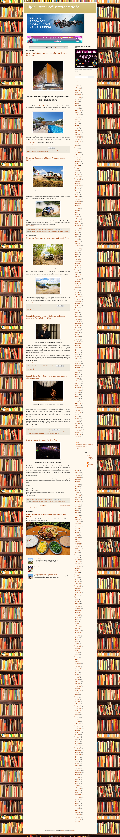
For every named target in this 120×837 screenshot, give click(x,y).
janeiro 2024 (77, 134)
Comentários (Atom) (34, 507)
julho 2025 (77, 101)
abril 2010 (77, 421)
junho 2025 (77, 103)
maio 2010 (77, 420)
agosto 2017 (77, 267)
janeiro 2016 (77, 298)
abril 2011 (77, 400)
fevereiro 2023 (78, 154)
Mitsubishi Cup (54, 231)
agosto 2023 (77, 143)
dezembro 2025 (78, 92)
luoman (62, 830)
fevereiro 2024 (78, 132)
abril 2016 (77, 292)
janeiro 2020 (77, 221)
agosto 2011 (77, 392)
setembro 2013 (78, 347)
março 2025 (77, 108)
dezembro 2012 (78, 363)
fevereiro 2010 (78, 425)
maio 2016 (77, 290)
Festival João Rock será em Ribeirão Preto (42, 440)
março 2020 (77, 218)
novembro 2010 (78, 409)
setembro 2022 (78, 163)
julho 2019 (77, 232)
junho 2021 (77, 190)
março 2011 (77, 401)
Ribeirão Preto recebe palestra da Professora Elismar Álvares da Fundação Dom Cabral (45, 317)
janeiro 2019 (77, 243)
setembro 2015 (78, 305)
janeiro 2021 (77, 199)
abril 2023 (77, 150)
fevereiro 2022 (78, 176)
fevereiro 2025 (78, 110)
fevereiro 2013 (78, 360)
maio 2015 (77, 312)
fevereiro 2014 (78, 338)
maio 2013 (77, 354)
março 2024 (77, 130)
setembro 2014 (78, 325)
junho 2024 (77, 125)
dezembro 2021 (78, 179)
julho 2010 (77, 416)
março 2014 (77, 336)
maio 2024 (77, 127)
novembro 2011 (78, 387)
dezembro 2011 (78, 385)
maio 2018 (77, 256)
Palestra (63, 367)
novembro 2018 (78, 247)
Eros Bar (50, 150)
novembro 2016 (78, 279)
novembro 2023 (78, 137)
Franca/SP (29, 433)
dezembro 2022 (78, 158)
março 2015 (77, 316)
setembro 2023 (78, 141)
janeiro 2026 (77, 90)
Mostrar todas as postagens (61, 47)
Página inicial (43, 505)
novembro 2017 (78, 261)
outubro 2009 (77, 432)
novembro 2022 (78, 159)
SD (78, 448)
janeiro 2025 (77, 112)
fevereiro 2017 (78, 274)
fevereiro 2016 (78, 296)
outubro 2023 (77, 139)
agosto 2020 (77, 208)
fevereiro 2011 (78, 403)
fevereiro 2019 (78, 241)
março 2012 (77, 379)
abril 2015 (77, 314)
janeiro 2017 (77, 276)
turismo (46, 151)
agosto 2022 (77, 165)
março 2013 (77, 358)
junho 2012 (77, 374)
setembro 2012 (78, 369)
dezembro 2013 (78, 341)
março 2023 (77, 152)
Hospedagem (64, 150)
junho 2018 (77, 254)
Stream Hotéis (31, 104)
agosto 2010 (77, 414)
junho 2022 (77, 168)
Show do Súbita (37, 566)
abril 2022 (77, 172)
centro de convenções (44, 150)
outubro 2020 (77, 205)
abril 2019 (77, 238)
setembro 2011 (78, 390)
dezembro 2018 (78, 245)
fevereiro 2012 (78, 381)
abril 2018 (77, 258)
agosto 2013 (77, 349)
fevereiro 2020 (78, 219)
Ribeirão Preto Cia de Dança (48, 433)
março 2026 (77, 87)
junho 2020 (77, 212)
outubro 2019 (77, 227)
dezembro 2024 (78, 114)
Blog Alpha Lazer (35, 231)
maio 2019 (77, 236)
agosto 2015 (77, 307)
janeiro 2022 (77, 178)
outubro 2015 (77, 303)
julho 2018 (77, 252)
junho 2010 (77, 418)
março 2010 (77, 423)
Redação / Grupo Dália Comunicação (85, 444)
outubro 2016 (77, 281)
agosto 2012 (77, 370)
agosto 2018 (77, 250)
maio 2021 (77, 192)
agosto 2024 (77, 121)
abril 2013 (77, 356)
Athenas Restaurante (36, 150)
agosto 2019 (77, 230)
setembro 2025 (78, 97)
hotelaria (28, 151)
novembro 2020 (78, 203)
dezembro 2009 (78, 429)
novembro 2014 (78, 323)
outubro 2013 (77, 345)
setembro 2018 (78, 249)
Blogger (72, 830)
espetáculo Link (64, 431)
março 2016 (77, 294)
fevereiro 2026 (78, 88)
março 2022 (77, 174)
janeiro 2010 (77, 427)
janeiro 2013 (77, 361)
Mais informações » (30, 144)
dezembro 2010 (78, 407)
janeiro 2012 (77, 383)
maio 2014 (77, 332)
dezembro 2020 (78, 201)
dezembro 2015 (78, 299)
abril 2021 (77, 194)
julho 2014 (77, 329)
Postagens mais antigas (65, 505)
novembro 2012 (78, 365)
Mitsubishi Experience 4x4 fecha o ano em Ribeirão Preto (47, 238)
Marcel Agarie (59, 367)
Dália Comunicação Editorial (45, 231)
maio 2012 (77, 376)
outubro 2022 (77, 161)
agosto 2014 (77, 327)
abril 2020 (77, 216)
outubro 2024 (77, 118)
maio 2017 (77, 272)
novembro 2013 (78, 343)
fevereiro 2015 (78, 318)
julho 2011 (77, 394)
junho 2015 (77, 310)
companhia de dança (49, 431)
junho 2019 (77, 234)
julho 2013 (77, 350)
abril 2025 (77, 107)
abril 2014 (77, 334)
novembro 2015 (78, 301)
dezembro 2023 (78, 136)
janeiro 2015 (77, 319)
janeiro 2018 (77, 259)
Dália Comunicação (57, 431)
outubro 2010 (77, 410)
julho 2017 (77, 269)
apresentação (34, 431)
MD (78, 442)
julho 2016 (77, 287)
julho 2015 (77, 309)
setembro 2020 (78, 207)
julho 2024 (77, 123)
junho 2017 (77, 270)
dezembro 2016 (78, 278)
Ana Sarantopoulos (30, 142)
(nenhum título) (37, 559)
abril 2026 (77, 85)
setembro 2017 (78, 265)
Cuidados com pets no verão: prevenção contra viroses (45, 574)
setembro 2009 (78, 434)
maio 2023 (77, 148)
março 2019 (77, 239)
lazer (32, 151)
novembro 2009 (78, 430)
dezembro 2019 (78, 223)
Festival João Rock (43, 501)
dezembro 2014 (78, 321)
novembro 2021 (78, 181)
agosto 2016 (77, 285)
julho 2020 (77, 210)
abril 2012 (77, 378)
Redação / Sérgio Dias (82, 446)
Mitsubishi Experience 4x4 (56, 307)
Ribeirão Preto (42, 106)
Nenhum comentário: (42, 147)
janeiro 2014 (77, 340)
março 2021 (77, 196)
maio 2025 (77, 105)
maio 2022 (77, 170)
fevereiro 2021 (78, 198)
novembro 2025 (78, 94)
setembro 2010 (78, 412)
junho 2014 (77, 330)
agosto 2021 (77, 187)
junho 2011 (77, 396)
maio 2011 (77, 398)
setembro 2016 (78, 283)
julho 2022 (77, 167)
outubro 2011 (77, 389)
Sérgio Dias (66, 231)
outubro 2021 (77, 183)
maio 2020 (77, 214)
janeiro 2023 (77, 156)
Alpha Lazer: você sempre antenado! (53, 7)
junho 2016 (77, 289)
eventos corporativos (57, 150)
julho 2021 (77, 188)
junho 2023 (77, 147)
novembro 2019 (78, 225)
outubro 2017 (77, 263)
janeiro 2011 (77, 405)
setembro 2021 (78, 185)
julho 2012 (77, 372)
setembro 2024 (78, 119)
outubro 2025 (77, 96)
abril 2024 (77, 128)
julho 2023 (77, 145)
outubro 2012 (77, 367)
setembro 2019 (78, 228)
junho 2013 (77, 352)
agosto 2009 (77, 436)
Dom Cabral (53, 367)
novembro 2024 (78, 116)
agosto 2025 (77, 99)
